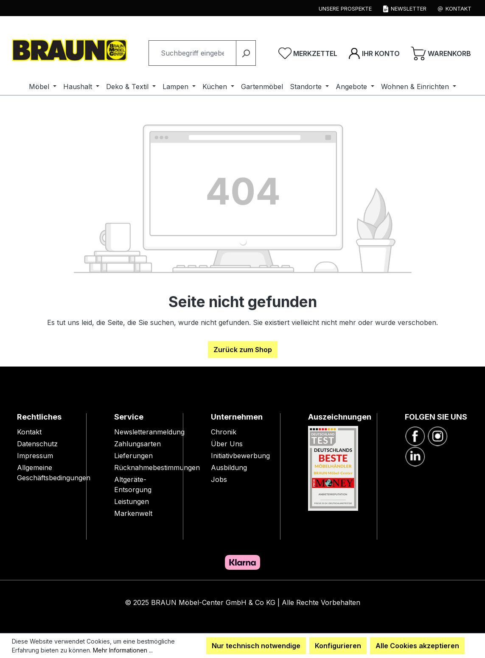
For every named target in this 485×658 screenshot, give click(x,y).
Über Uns (227, 444)
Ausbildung (229, 467)
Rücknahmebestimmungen (157, 467)
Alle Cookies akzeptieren (417, 645)
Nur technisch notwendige (256, 645)
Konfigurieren (338, 645)
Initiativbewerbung (240, 455)
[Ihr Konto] (374, 53)
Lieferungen (133, 455)
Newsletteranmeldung (149, 432)
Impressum (35, 455)
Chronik (223, 432)
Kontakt (29, 432)
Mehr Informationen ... (123, 650)
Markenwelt (133, 513)
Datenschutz (37, 444)
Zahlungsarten (137, 444)
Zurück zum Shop (242, 349)
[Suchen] (246, 53)
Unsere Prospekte (345, 8)
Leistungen (131, 501)
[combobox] (192, 53)
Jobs (219, 479)
